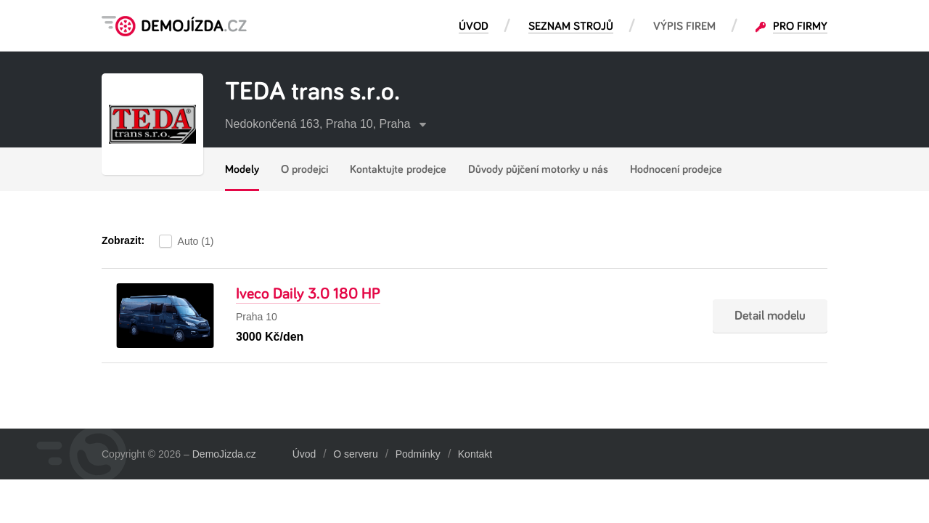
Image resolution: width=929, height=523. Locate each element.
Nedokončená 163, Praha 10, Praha (325, 124)
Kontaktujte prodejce (398, 169)
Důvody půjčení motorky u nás (538, 169)
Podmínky (418, 454)
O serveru (355, 454)
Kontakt (475, 454)
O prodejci (304, 169)
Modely (242, 169)
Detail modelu (770, 316)
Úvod (304, 454)
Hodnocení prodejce (676, 169)
